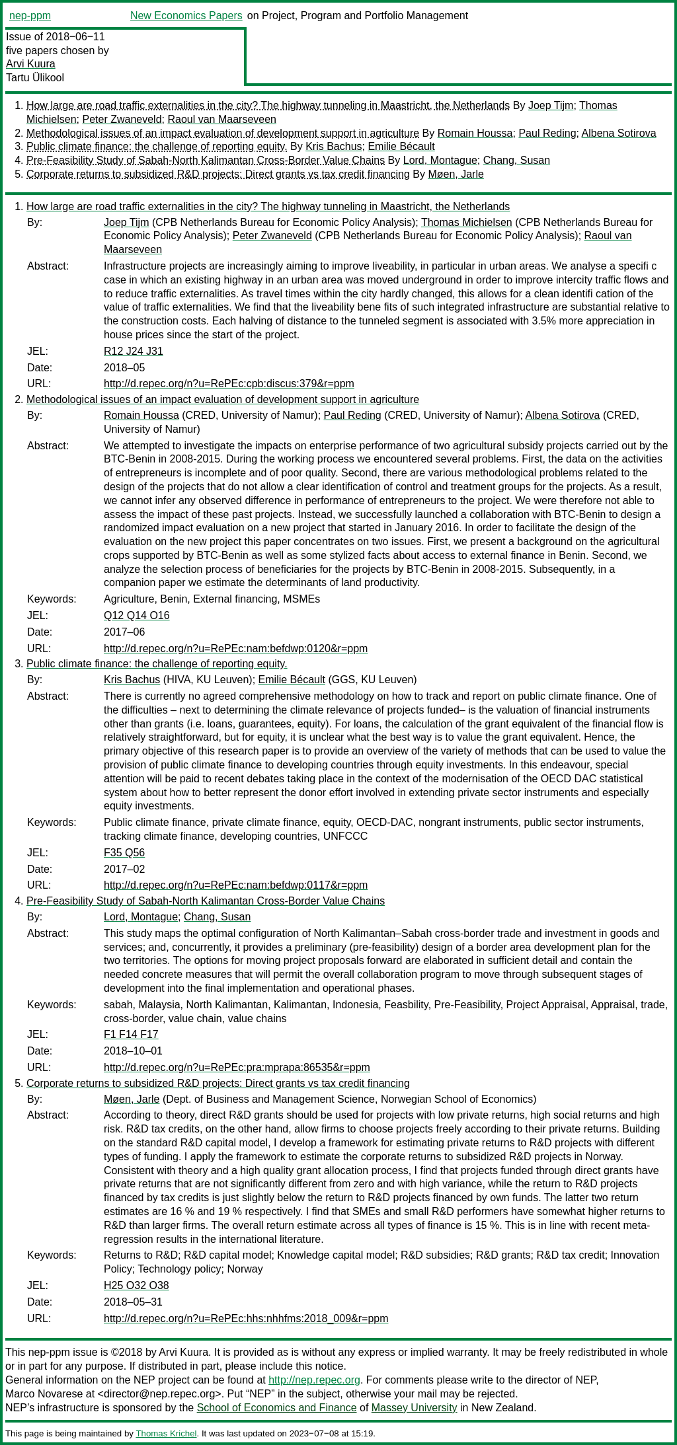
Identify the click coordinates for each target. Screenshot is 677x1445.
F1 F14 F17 (131, 1034)
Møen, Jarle (455, 174)
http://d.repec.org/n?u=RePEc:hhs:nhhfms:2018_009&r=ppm (246, 1318)
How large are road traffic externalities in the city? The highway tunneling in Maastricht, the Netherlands (268, 105)
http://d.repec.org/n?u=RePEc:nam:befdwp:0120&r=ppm (236, 648)
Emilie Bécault (401, 146)
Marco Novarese (44, 1393)
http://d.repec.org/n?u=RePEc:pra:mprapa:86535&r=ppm (237, 1067)
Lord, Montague (440, 160)
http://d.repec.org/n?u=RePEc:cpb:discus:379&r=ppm (229, 383)
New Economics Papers (186, 15)
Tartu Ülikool (35, 77)
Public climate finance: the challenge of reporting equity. (157, 146)
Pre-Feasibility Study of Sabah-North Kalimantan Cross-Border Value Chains (205, 160)
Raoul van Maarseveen (221, 119)
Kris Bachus (333, 146)
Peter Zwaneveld (121, 119)
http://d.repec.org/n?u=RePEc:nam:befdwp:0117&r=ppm (236, 885)
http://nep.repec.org (314, 1380)
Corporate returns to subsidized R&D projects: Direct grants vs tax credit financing (218, 174)
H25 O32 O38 (136, 1285)
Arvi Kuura (31, 63)
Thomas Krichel (166, 1433)
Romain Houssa (475, 133)
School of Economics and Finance (277, 1407)
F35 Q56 (124, 852)
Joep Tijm (550, 105)
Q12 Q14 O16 (137, 615)
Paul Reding (547, 133)
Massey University (415, 1407)
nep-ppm (30, 15)
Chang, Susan (516, 160)
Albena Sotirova (619, 133)
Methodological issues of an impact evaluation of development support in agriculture (222, 133)
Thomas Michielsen (466, 222)
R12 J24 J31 (133, 351)
